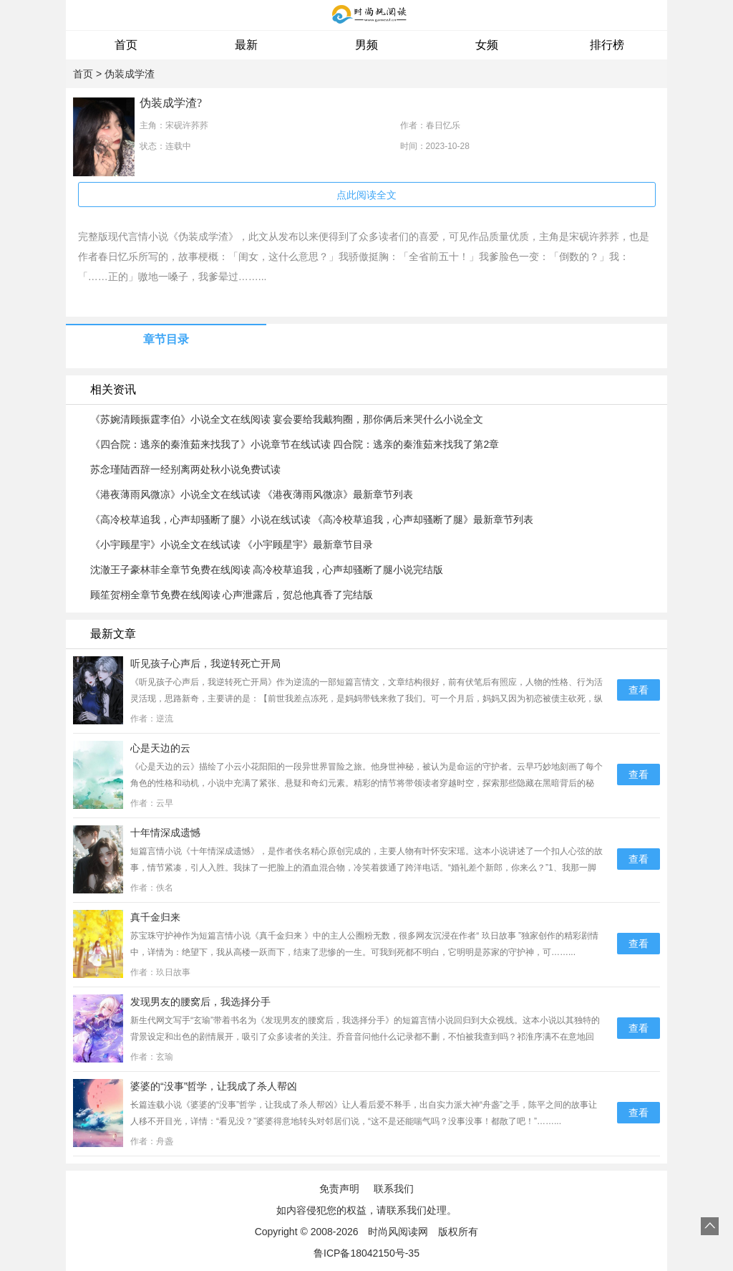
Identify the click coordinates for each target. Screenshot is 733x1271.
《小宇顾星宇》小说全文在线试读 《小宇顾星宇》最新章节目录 (232, 544)
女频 (486, 45)
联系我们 (394, 1188)
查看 (638, 690)
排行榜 (607, 45)
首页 (126, 45)
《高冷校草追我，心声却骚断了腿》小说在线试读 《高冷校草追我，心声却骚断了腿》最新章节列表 (312, 519)
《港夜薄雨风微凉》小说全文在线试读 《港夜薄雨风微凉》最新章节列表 (252, 494)
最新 (246, 45)
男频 (366, 45)
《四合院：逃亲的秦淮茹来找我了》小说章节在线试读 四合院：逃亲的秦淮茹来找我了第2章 (295, 444)
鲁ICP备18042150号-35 (366, 1253)
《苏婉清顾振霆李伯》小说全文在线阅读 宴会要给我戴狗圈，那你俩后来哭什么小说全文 (287, 419)
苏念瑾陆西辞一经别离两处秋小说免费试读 (185, 469)
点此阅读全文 (366, 195)
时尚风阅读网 (398, 1231)
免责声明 (339, 1188)
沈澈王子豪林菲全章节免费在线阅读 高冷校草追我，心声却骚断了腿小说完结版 (267, 569)
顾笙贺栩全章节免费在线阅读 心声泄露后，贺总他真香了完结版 (232, 594)
